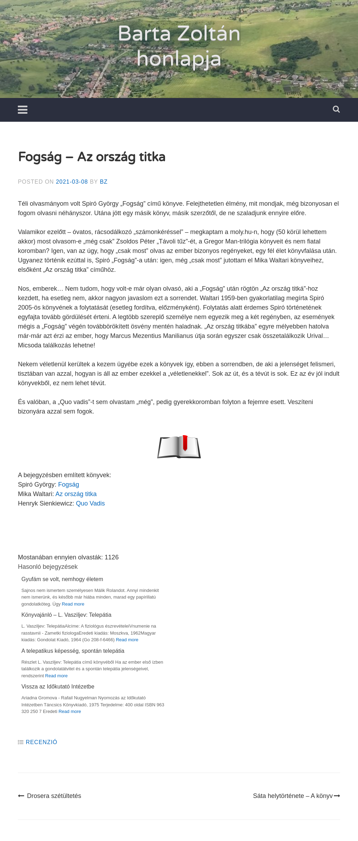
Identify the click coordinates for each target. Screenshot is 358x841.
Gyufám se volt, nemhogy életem (62, 579)
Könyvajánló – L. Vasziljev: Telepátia (66, 615)
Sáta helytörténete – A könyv (296, 795)
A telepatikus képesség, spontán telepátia (72, 651)
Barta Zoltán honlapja (179, 46)
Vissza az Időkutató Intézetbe (57, 687)
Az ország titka (76, 493)
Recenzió (42, 742)
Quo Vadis (90, 503)
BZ (104, 182)
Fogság (68, 484)
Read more (73, 604)
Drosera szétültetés (49, 795)
